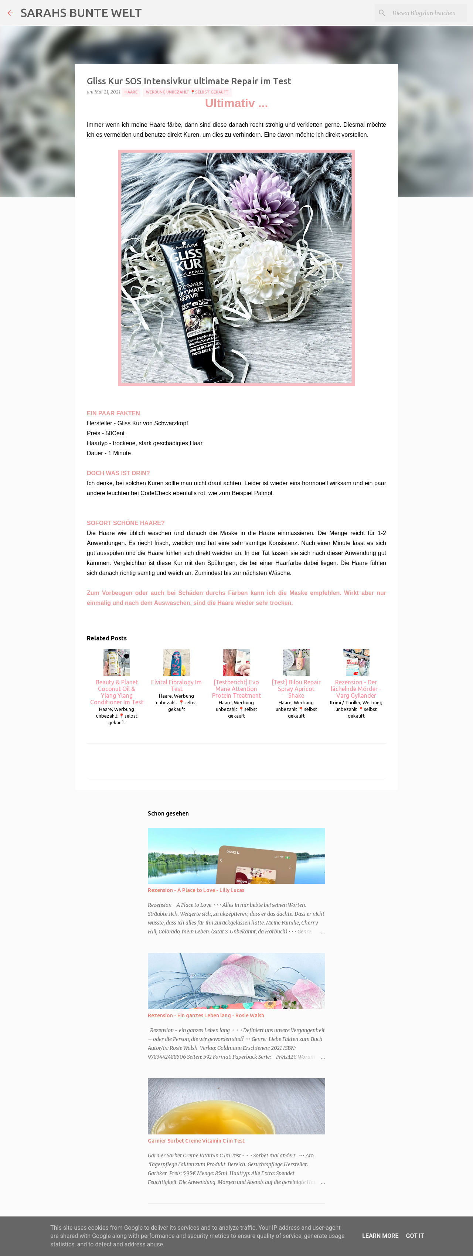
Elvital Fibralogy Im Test (176, 670)
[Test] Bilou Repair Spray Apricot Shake (296, 674)
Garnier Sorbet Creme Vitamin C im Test (196, 1141)
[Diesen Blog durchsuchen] (428, 13)
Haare (131, 92)
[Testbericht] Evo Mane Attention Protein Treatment (236, 674)
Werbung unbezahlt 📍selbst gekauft (187, 92)
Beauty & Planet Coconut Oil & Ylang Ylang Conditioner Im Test (116, 677)
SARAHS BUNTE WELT (81, 12)
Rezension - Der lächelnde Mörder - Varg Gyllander (356, 674)
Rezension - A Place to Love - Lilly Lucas (196, 890)
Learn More (380, 1235)
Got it (415, 1235)
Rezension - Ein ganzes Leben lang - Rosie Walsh (206, 1015)
